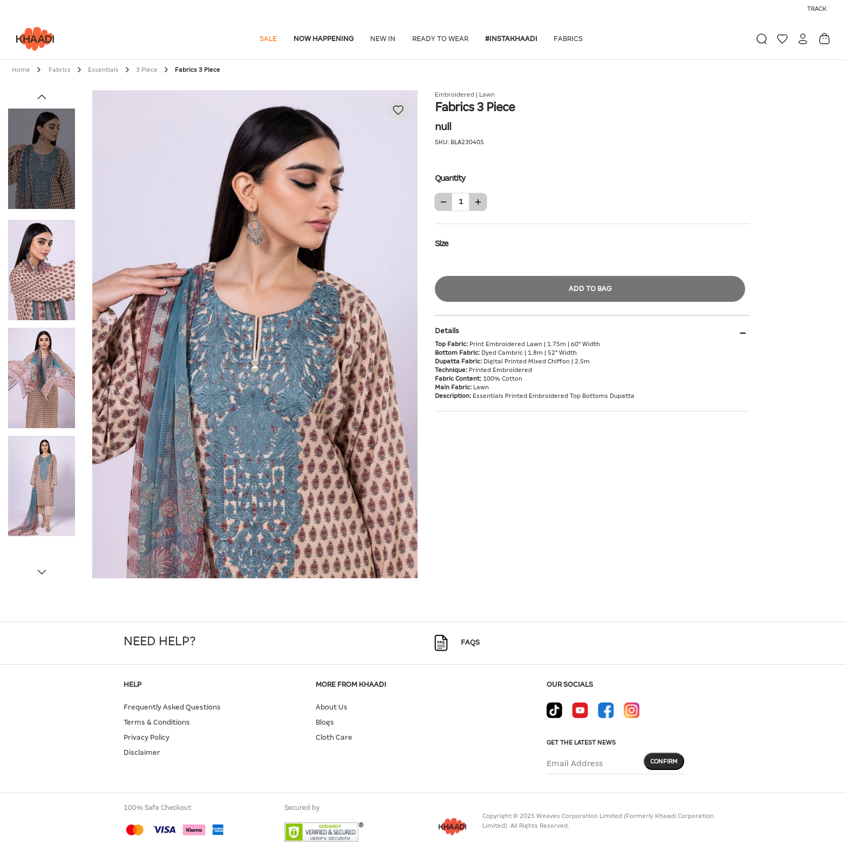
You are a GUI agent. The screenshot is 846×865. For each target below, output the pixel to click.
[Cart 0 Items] (824, 38)
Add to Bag (590, 289)
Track (817, 8)
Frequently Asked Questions (172, 707)
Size (592, 242)
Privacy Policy (146, 737)
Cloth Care (334, 737)
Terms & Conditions (157, 722)
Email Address (575, 763)
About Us (331, 707)
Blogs (325, 722)
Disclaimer (142, 752)
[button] (270, 38)
